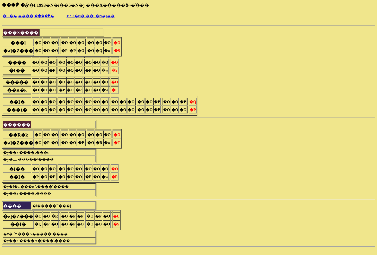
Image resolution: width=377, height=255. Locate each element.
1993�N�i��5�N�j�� (91, 16)
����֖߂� (44, 16)
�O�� (10, 16)
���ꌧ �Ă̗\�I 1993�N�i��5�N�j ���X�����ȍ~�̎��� (75, 5)
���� (25, 16)
